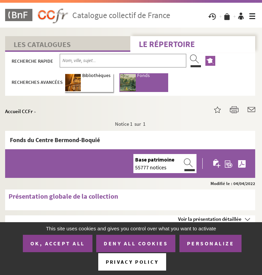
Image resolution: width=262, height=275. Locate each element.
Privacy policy (132, 262)
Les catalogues (42, 44)
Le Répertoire (167, 44)
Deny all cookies (136, 243)
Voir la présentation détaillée (210, 219)
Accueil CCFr (19, 111)
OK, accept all (57, 243)
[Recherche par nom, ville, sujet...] (123, 60)
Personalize (210, 243)
